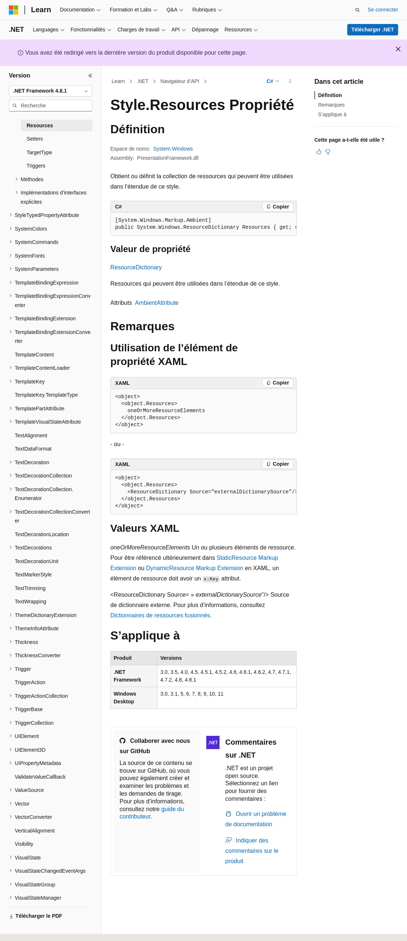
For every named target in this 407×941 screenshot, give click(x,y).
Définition (330, 95)
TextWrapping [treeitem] (30, 601)
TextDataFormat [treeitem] (33, 449)
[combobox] (50, 91)
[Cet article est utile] (318, 151)
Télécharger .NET (372, 29)
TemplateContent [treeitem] (34, 355)
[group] (203, 224)
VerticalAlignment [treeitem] (35, 831)
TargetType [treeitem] (39, 152)
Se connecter (383, 10)
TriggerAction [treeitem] (30, 682)
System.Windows (173, 149)
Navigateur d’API (180, 81)
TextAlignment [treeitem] (31, 435)
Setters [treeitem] (35, 139)
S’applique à (332, 114)
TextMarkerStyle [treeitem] (33, 575)
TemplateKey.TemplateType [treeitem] (46, 395)
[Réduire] (90, 75)
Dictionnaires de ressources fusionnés (160, 615)
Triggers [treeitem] (36, 166)
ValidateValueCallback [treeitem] (40, 777)
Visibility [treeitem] (24, 844)
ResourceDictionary (136, 267)
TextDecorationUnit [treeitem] (36, 561)
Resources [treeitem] (40, 125)
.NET (143, 81)
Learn (118, 81)
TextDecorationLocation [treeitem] (42, 534)
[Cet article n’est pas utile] (327, 151)
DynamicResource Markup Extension (194, 568)
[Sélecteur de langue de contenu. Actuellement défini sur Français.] (27, 929)
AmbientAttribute (157, 303)
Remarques (331, 105)
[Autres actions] (290, 81)
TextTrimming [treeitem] (30, 588)
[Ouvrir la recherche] (357, 10)
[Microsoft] (13, 10)
